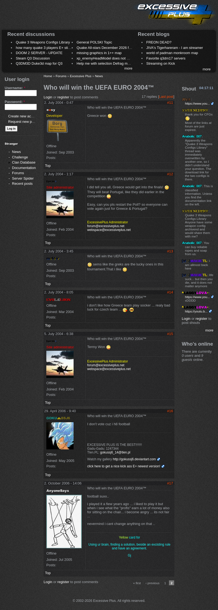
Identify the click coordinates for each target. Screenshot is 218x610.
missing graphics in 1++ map (99, 53)
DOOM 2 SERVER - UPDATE (39, 53)
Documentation (24, 168)
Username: (15, 88)
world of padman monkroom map (172, 53)
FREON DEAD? (158, 42)
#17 (170, 483)
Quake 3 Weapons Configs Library (43, 42)
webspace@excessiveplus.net (109, 230)
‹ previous (152, 583)
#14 (170, 292)
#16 (170, 411)
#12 (170, 174)
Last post (166, 97)
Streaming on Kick (160, 63)
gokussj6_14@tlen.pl (115, 452)
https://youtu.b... (196, 311)
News (16, 152)
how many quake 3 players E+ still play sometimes (55, 48)
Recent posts (22, 184)
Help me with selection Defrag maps (105, 63)
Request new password (26, 122)
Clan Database (23, 162)
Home (48, 76)
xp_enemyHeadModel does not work (105, 58)
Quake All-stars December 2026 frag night (110, 48)
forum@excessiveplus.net (105, 226)
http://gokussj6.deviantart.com (134, 459)
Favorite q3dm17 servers (166, 58)
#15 (170, 334)
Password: (15, 102)
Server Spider (23, 178)
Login (48, 97)
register (63, 97)
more (128, 68)
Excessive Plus (81, 76)
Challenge (20, 157)
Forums (18, 173)
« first (137, 583)
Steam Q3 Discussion (33, 58)
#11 (170, 103)
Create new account (24, 116)
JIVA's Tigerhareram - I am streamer (174, 48)
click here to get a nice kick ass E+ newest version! (123, 466)
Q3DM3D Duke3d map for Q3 (39, 63)
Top (48, 166)
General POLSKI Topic (94, 42)
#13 (170, 251)
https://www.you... (197, 103)
